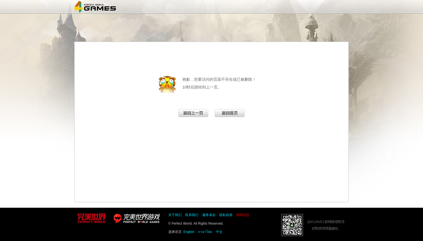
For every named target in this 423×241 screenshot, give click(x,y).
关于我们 (175, 215)
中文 (219, 232)
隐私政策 (226, 215)
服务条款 (209, 215)
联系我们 (191, 215)
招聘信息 (242, 215)
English (189, 232)
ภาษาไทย (205, 232)
